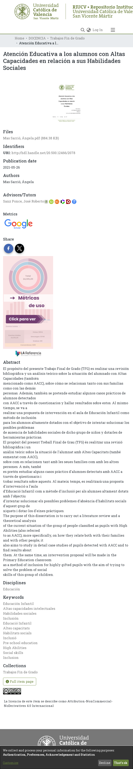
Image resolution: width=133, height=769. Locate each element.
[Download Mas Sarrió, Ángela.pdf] (31, 138)
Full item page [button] (20, 681)
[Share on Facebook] (8, 248)
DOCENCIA (37, 38)
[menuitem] (88, 29)
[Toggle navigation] (113, 30)
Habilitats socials (17, 633)
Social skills (13, 652)
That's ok (120, 763)
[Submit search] (82, 29)
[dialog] (66, 757)
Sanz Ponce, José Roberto (23, 201)
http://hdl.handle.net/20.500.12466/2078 (43, 153)
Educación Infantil (18, 603)
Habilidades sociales (19, 613)
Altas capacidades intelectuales (29, 608)
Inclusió (9, 638)
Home (19, 38)
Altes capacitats (16, 628)
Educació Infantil (17, 623)
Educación (11, 589)
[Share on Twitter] (19, 248)
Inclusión (11, 618)
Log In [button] (98, 30)
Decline (104, 763)
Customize (10, 763)
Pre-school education (20, 643)
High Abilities (14, 648)
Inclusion (11, 657)
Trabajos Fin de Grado (67, 38)
